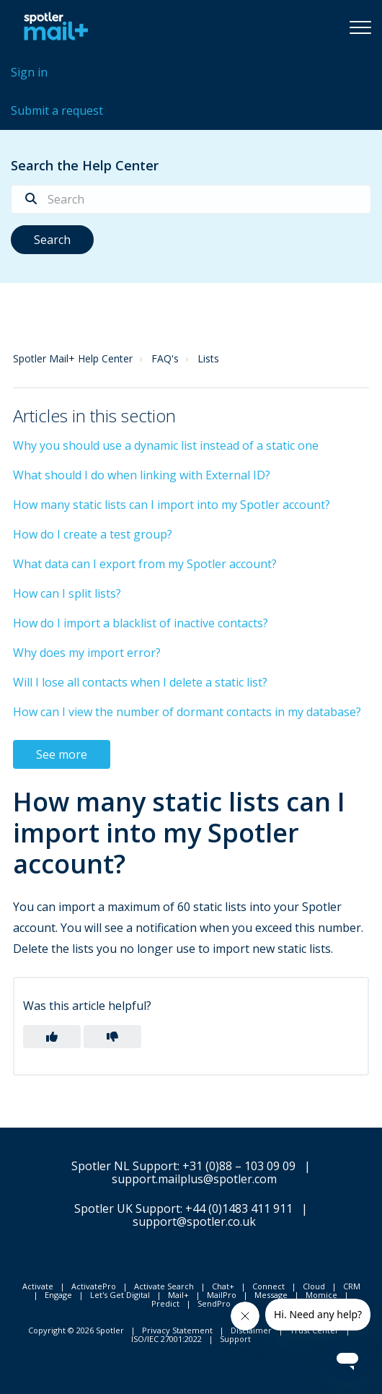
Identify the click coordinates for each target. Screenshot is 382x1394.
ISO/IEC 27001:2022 (166, 1338)
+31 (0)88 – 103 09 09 (239, 1166)
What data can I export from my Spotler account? (145, 564)
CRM (351, 1286)
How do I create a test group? (92, 534)
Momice (321, 1294)
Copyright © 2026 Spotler (76, 1330)
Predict (165, 1303)
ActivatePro (93, 1286)
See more (61, 754)
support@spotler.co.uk (194, 1221)
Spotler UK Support (127, 1208)
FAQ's (165, 358)
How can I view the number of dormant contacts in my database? (187, 712)
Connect (268, 1286)
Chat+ (223, 1286)
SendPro (214, 1303)
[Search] (191, 199)
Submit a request (57, 110)
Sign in (29, 72)
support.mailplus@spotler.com (194, 1179)
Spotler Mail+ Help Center (73, 358)
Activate (37, 1286)
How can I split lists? (67, 593)
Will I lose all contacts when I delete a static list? (140, 682)
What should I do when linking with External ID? (141, 475)
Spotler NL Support (124, 1166)
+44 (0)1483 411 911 (239, 1208)
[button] (360, 26)
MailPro (221, 1294)
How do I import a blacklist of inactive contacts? (140, 623)
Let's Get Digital (120, 1294)
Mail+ (178, 1294)
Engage (58, 1294)
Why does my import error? (87, 653)
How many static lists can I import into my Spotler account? (171, 505)
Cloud (314, 1286)
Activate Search (164, 1286)
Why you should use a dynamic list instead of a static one (166, 445)
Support (235, 1338)
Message (271, 1294)
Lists (208, 358)
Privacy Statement (177, 1330)
